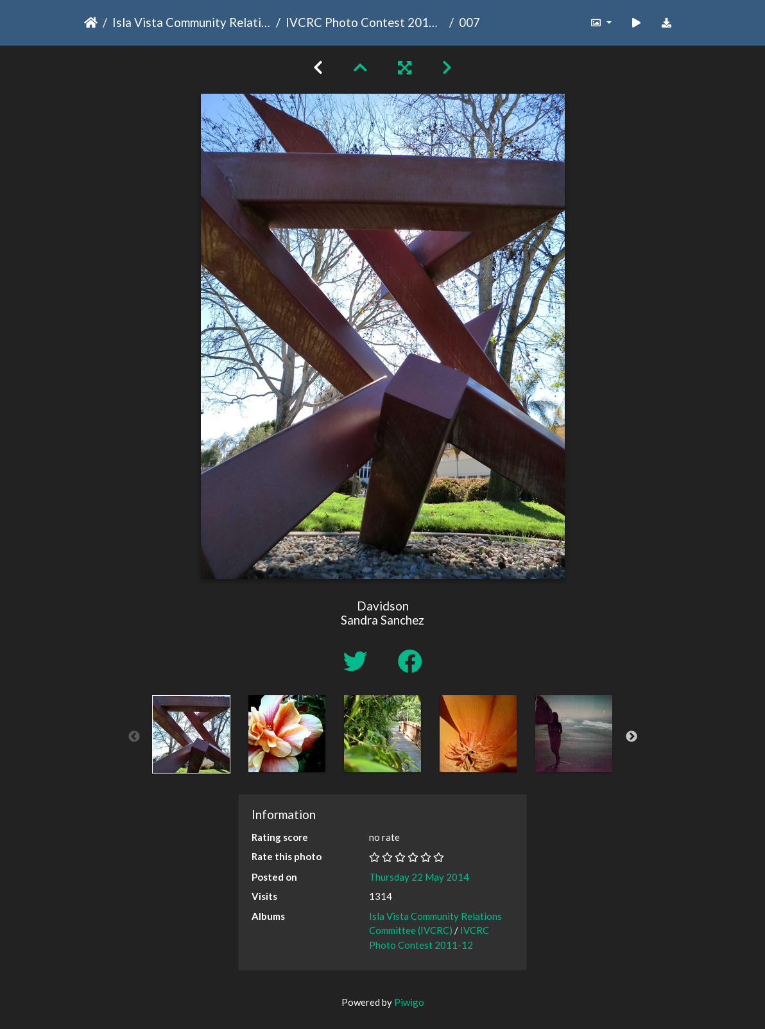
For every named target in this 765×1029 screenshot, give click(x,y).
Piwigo (409, 1002)
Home (91, 22)
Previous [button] (134, 737)
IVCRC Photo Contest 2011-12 (365, 22)
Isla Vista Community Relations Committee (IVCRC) (191, 22)
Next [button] (631, 737)
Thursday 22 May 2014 (419, 877)
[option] (191, 734)
